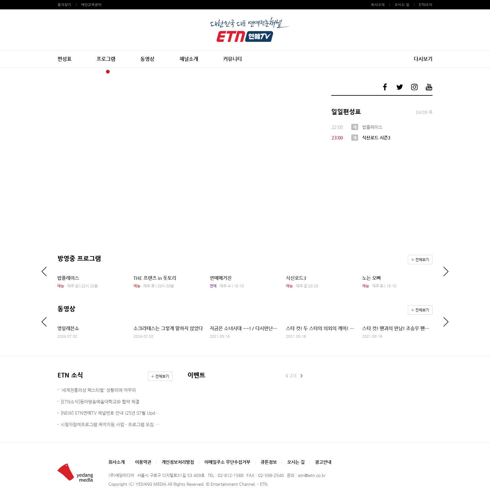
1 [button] (101, 72)
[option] (187, 80)
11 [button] (170, 72)
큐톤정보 (269, 461)
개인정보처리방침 (178, 461)
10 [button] (163, 72)
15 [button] (197, 72)
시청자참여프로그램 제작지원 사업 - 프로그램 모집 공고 (111, 424)
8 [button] (149, 72)
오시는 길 (401, 4)
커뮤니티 (232, 59)
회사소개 (378, 4)
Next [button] (303, 81)
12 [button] (176, 72)
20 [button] (231, 72)
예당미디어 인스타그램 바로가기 (414, 87)
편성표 (65, 59)
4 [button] (121, 72)
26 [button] (273, 72)
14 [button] (190, 72)
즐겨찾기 (64, 4)
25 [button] (266, 72)
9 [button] (156, 72)
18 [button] (218, 72)
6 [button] (135, 72)
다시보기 (423, 59)
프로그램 (106, 59)
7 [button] (142, 72)
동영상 (147, 59)
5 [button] (128, 72)
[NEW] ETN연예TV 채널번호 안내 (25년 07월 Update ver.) (111, 412)
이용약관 (143, 461)
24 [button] (259, 72)
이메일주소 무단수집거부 (227, 461)
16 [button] (204, 72)
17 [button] (211, 72)
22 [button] (245, 72)
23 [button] (252, 72)
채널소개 (188, 59)
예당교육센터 (91, 4)
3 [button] (115, 72)
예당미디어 (245, 30)
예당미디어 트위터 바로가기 (399, 87)
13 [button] (183, 72)
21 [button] (238, 72)
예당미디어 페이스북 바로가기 (385, 87)
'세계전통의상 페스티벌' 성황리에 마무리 (98, 390)
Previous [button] (70, 81)
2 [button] (108, 72)
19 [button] (225, 72)
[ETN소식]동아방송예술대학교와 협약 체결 (100, 401)
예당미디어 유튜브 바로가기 (429, 87)
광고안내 (323, 461)
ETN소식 (425, 4)
